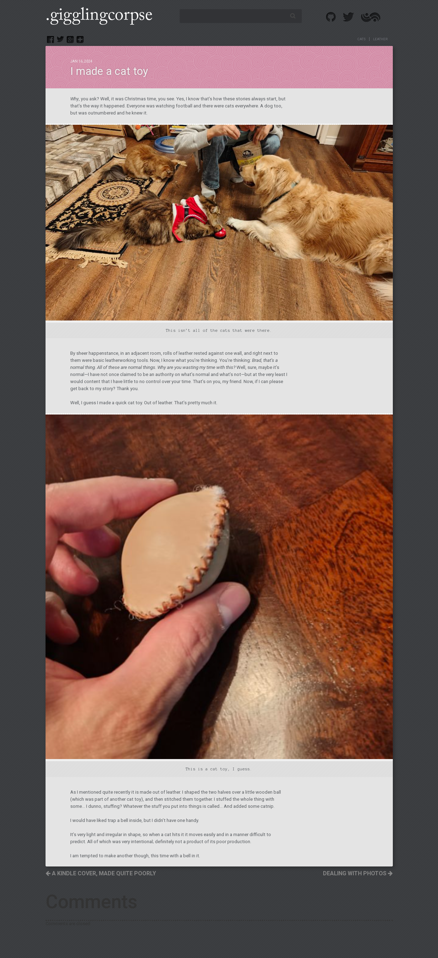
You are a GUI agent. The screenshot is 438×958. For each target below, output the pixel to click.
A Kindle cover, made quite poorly (101, 873)
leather (380, 39)
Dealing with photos (358, 873)
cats (362, 39)
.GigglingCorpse (99, 16)
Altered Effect (370, 17)
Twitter (348, 17)
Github (331, 17)
